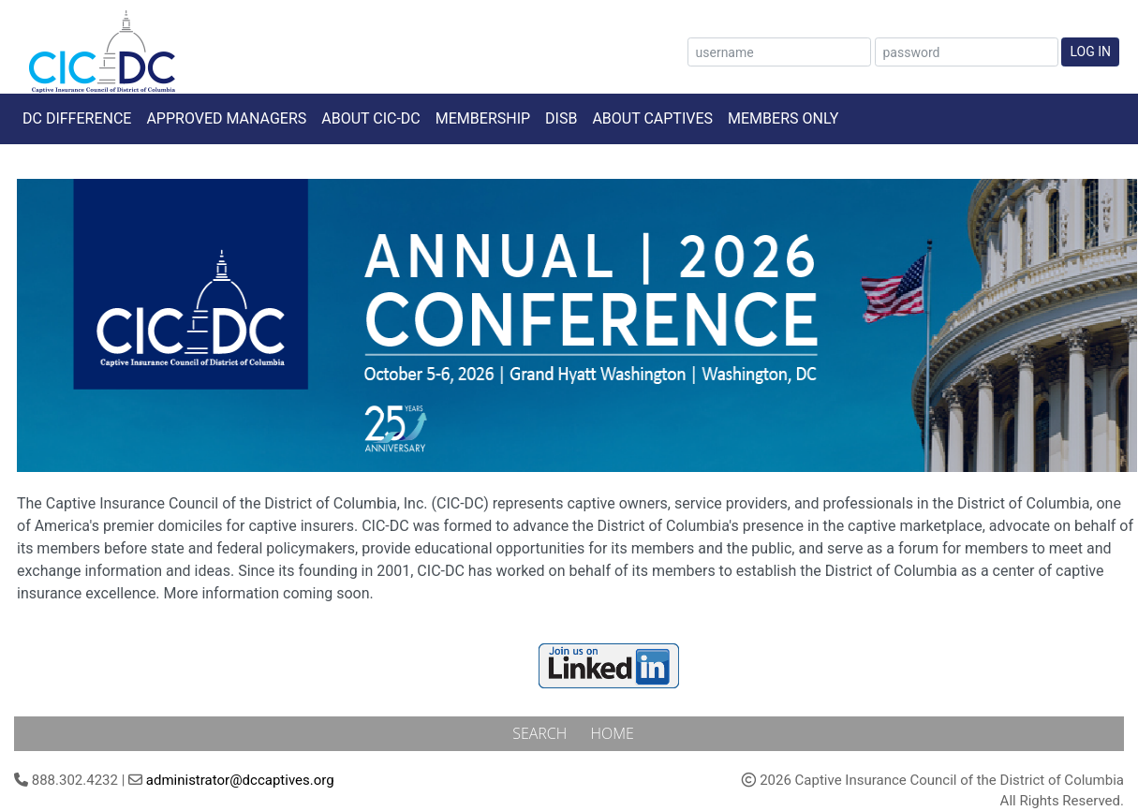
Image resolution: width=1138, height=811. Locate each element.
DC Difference (76, 118)
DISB (561, 118)
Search (541, 733)
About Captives (652, 118)
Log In (1090, 51)
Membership (483, 118)
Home (611, 733)
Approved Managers (226, 118)
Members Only (783, 118)
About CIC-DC (371, 118)
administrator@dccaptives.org (240, 780)
